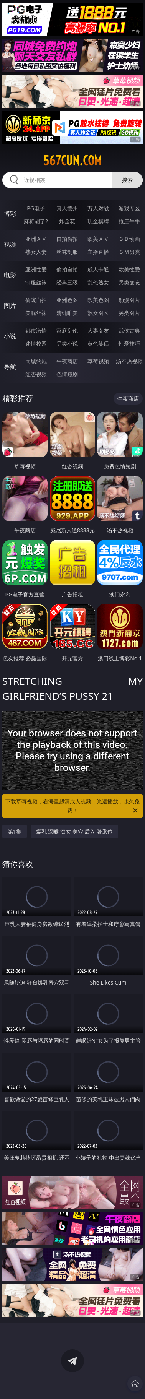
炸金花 (67, 221)
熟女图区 (98, 313)
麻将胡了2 (36, 221)
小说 (10, 336)
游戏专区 (129, 208)
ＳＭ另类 (129, 251)
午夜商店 (67, 361)
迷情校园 (36, 343)
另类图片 (129, 313)
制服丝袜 (36, 282)
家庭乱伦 (67, 330)
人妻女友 (98, 330)
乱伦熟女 (98, 282)
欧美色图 (98, 300)
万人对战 (98, 208)
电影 (10, 275)
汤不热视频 (129, 361)
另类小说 (67, 343)
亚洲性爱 (36, 269)
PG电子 (36, 208)
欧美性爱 (129, 269)
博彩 (10, 214)
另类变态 (129, 282)
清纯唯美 (67, 313)
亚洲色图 (67, 300)
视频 (10, 244)
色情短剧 (67, 374)
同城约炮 (36, 361)
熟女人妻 (36, 251)
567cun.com (72, 160)
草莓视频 (98, 361)
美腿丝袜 (36, 313)
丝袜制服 (67, 251)
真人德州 (67, 208)
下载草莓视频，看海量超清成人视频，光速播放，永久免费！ (72, 806)
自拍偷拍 (67, 238)
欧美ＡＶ (98, 238)
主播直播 (98, 251)
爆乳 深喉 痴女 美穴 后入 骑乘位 (74, 831)
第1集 (14, 831)
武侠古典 (129, 330)
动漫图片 (129, 300)
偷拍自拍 (67, 269)
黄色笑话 (98, 343)
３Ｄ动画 (129, 238)
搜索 (127, 180)
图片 (10, 305)
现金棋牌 (98, 221)
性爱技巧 (129, 343)
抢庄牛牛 (129, 221)
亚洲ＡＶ (36, 238)
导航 (10, 366)
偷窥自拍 (36, 300)
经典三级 (67, 282)
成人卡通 (98, 269)
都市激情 (36, 330)
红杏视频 (36, 374)
